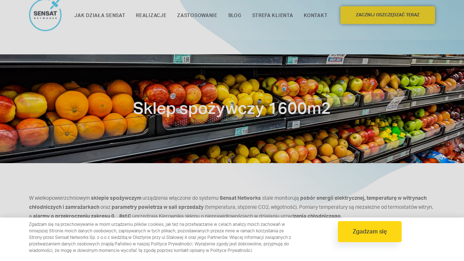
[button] (369, 231)
